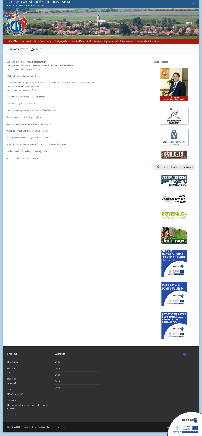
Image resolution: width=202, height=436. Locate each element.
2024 (57, 375)
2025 (57, 368)
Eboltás (10, 372)
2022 (57, 387)
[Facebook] (193, 3)
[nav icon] (187, 23)
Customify (61, 427)
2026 (57, 362)
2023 (57, 381)
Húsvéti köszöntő (15, 394)
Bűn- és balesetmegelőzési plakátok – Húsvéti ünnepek (28, 407)
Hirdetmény (12, 362)
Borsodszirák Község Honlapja (38, 2)
